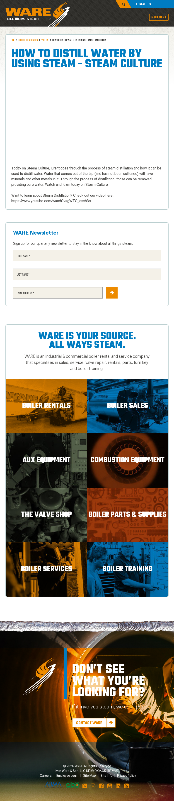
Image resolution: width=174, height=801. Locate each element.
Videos (44, 40)
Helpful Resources (28, 40)
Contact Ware (89, 723)
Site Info (106, 775)
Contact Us (143, 4)
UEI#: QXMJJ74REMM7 (102, 771)
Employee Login (67, 775)
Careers (46, 775)
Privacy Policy (126, 775)
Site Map (89, 775)
